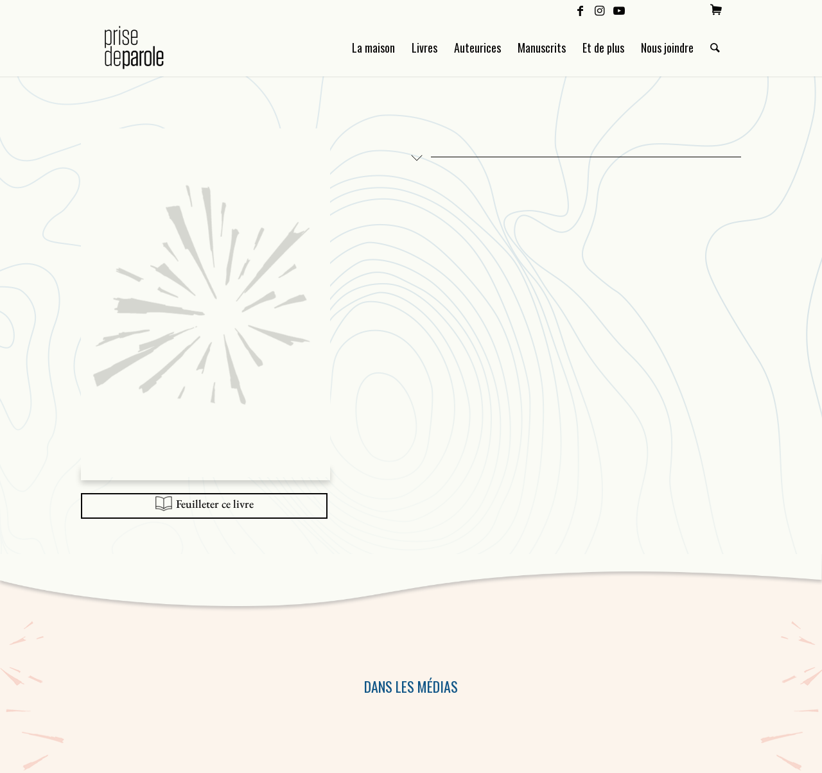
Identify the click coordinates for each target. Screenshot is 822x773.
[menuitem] (716, 9)
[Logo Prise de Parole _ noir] (149, 47)
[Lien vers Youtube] (619, 9)
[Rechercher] (715, 47)
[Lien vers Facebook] (580, 9)
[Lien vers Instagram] (599, 9)
